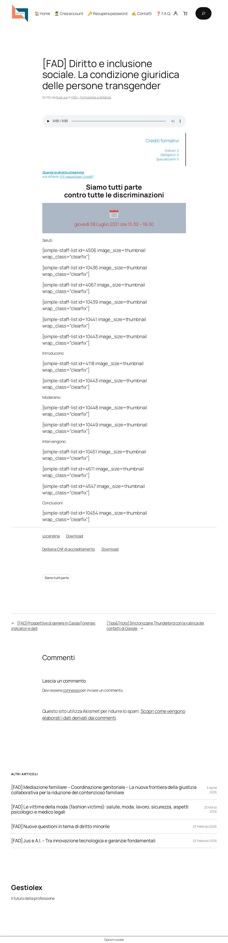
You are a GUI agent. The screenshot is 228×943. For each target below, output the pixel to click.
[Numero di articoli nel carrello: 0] (185, 13)
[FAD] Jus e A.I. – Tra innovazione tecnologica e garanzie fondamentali (83, 840)
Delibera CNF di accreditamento (68, 549)
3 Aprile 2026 (212, 789)
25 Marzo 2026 (210, 809)
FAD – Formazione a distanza (91, 97)
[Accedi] (175, 13)
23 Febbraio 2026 (205, 826)
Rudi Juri (62, 97)
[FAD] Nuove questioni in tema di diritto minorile (60, 826)
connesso (71, 690)
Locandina (51, 535)
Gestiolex (26, 887)
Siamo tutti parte (57, 578)
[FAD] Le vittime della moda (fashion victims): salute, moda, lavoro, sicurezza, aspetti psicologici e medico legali (99, 809)
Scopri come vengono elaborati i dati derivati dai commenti (113, 714)
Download (74, 535)
